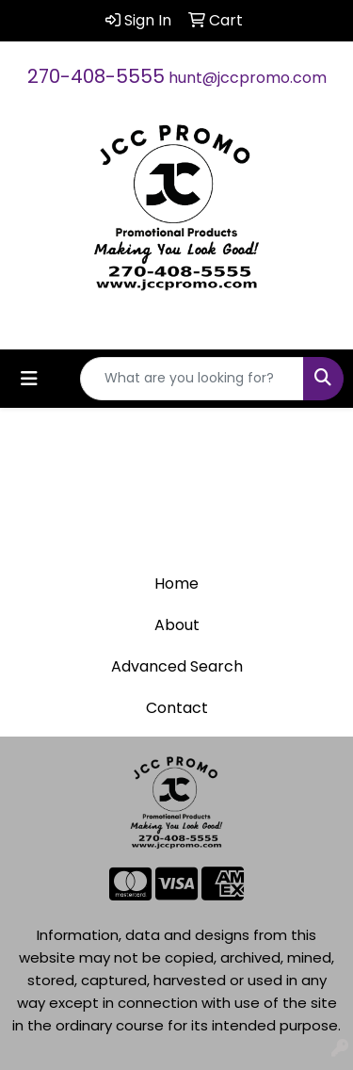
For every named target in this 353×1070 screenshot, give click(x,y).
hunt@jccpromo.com (247, 78)
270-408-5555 (96, 76)
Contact (177, 708)
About (177, 625)
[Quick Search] (192, 378)
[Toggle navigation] (29, 378)
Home (176, 583)
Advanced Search (177, 666)
